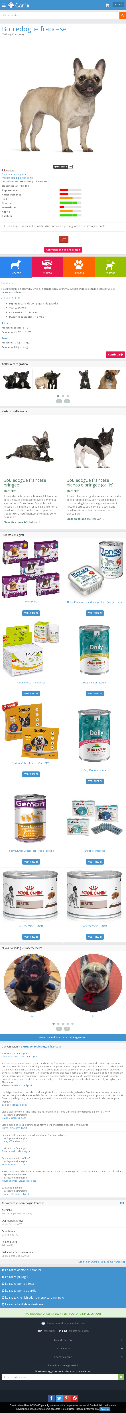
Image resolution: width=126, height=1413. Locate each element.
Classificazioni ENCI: (14, 181)
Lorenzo (6, 1194)
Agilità (6, 211)
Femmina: (7, 332)
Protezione (9, 207)
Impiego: (14, 303)
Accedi (118, 4)
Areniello (7, 1210)
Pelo (4, 198)
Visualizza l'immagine (26, 1056)
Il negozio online (63, 1357)
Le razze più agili (15, 1277)
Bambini (7, 216)
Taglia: (13, 308)
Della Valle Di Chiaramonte (17, 1252)
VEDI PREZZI (31, 613)
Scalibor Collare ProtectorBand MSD (31, 763)
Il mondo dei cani (63, 1340)
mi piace (60, 166)
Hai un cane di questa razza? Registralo (63, 1037)
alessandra (7, 1056)
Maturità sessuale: (20, 316)
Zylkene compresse (95, 850)
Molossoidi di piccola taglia (17, 177)
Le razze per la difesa (18, 1284)
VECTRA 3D (31, 602)
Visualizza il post (23, 1085)
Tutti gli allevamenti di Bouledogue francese (101, 1261)
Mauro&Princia (9, 1180)
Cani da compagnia (13, 174)
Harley (5, 1141)
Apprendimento (11, 190)
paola (5, 1104)
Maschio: (7, 327)
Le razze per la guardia (19, 1291)
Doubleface (8, 1231)
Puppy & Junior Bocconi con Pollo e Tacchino (31, 850)
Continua (115, 354)
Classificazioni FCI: (13, 185)
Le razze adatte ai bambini (21, 1270)
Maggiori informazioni (87, 1409)
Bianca (5, 1164)
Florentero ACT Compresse (31, 682)
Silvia (4, 1117)
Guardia (7, 203)
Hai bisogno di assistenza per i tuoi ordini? (63, 1313)
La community (63, 1348)
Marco (5, 1127)
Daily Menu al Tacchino (95, 682)
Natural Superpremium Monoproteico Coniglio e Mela (95, 602)
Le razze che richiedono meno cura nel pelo (33, 1297)
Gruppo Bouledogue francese (42, 1046)
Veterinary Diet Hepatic (31, 925)
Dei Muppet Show (12, 1220)
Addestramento (11, 194)
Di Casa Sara (9, 1242)
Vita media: (16, 312)
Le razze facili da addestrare (22, 1304)
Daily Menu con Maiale (95, 770)
